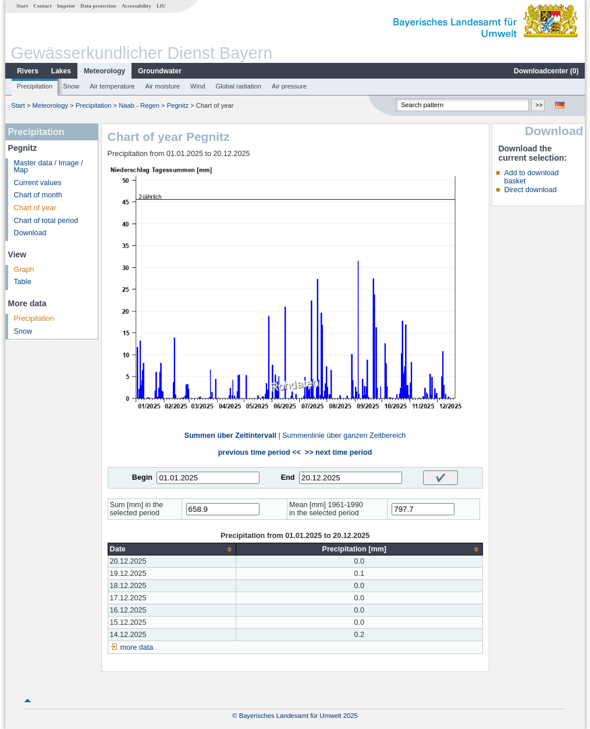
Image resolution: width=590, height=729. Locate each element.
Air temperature (112, 86)
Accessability (136, 6)
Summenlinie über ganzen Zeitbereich (344, 435)
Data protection (98, 6)
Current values (38, 183)
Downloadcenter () (546, 71)
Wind (197, 86)
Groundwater (160, 71)
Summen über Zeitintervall (230, 435)
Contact (42, 6)
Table (22, 282)
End (288, 477)
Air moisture (162, 86)
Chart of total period (46, 221)
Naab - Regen (139, 105)
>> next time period (338, 452)
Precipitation (35, 86)
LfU (161, 6)
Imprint (66, 6)
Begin (142, 477)
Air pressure (289, 86)
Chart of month (38, 195)
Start (22, 6)
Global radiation (238, 86)
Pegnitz (178, 105)
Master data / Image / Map (48, 167)
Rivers (27, 71)
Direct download (530, 190)
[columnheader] (172, 549)
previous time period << (259, 452)
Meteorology (104, 71)
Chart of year (35, 208)
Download (30, 233)
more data (137, 647)
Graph (24, 270)
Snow (71, 86)
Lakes (61, 71)
